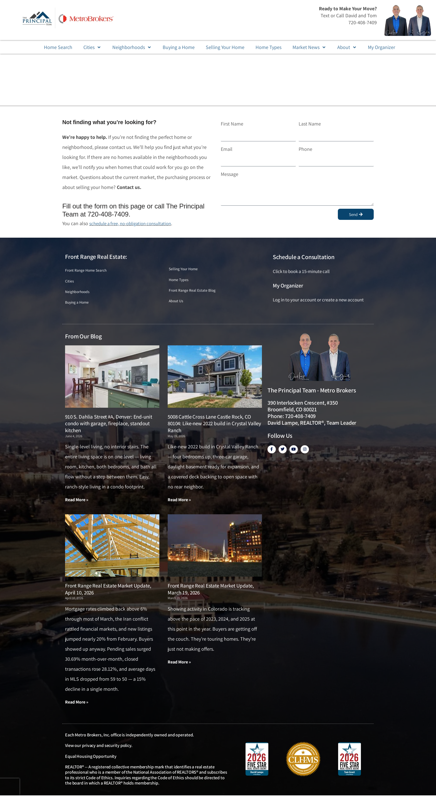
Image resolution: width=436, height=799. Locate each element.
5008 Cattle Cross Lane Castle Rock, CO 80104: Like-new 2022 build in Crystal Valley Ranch (214, 426)
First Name (232, 124)
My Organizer (288, 285)
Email (226, 149)
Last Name (310, 124)
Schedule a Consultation (304, 257)
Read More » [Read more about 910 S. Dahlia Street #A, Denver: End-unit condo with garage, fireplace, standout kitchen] (76, 503)
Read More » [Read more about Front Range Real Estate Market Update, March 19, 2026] (179, 665)
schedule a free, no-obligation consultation (134, 223)
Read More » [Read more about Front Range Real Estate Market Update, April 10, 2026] (76, 705)
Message (229, 174)
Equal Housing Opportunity (91, 760)
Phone (305, 149)
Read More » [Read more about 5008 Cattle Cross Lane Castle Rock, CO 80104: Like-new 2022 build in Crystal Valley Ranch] (179, 503)
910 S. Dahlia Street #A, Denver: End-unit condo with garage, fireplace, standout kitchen (108, 426)
